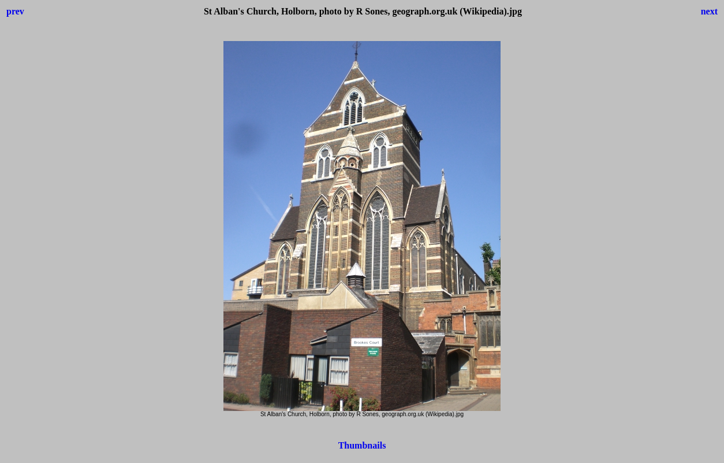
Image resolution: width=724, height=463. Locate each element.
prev (15, 11)
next (709, 11)
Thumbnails (362, 445)
